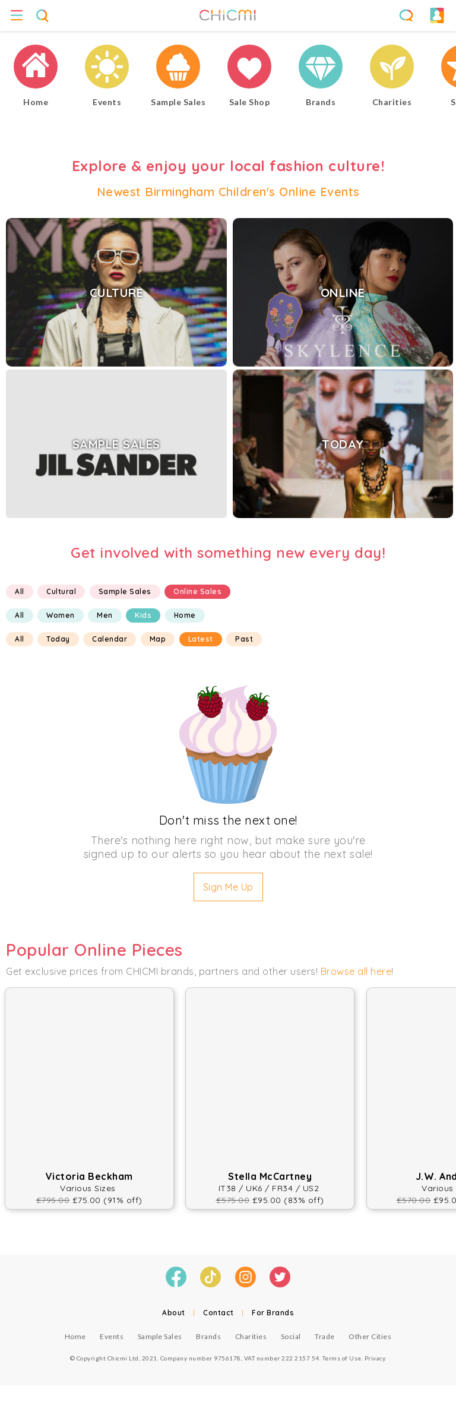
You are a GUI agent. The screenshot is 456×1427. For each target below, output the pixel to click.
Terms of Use (342, 1358)
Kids (143, 615)
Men (105, 615)
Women (60, 615)
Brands (208, 1336)
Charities (251, 1336)
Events (112, 1336)
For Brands (273, 1312)
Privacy (375, 1358)
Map (158, 638)
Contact (218, 1312)
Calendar (109, 638)
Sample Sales (125, 591)
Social (291, 1336)
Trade (325, 1336)
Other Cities (370, 1336)
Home (185, 615)
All (19, 591)
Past (244, 638)
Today (58, 638)
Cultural (61, 591)
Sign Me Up (228, 887)
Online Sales (197, 591)
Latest (200, 638)
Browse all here (356, 971)
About (173, 1312)
